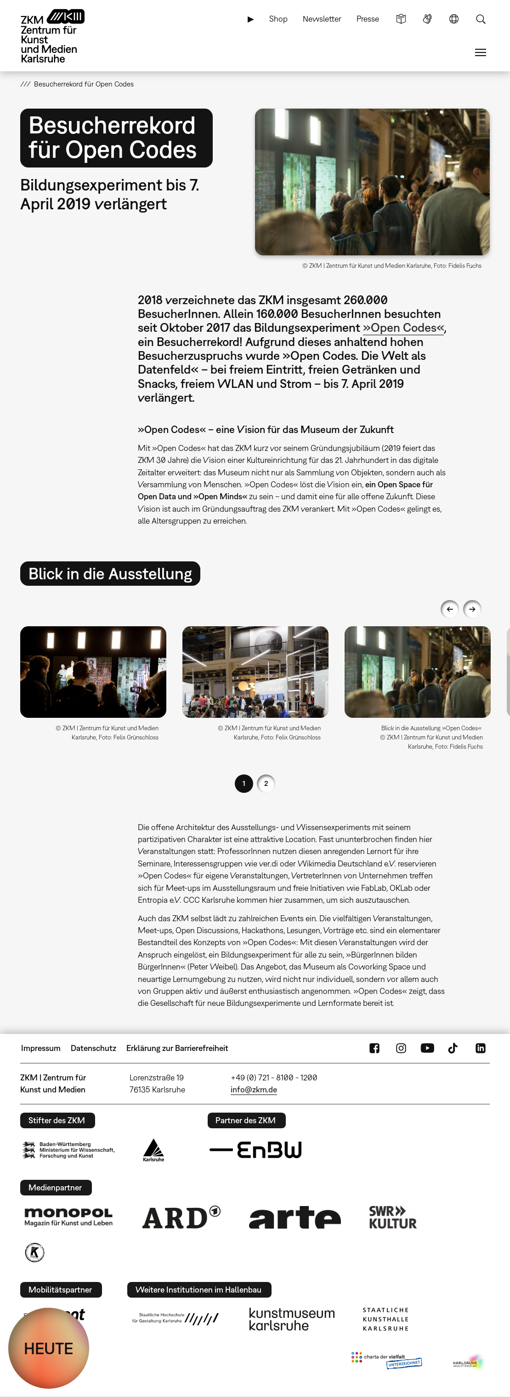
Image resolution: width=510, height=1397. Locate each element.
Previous (450, 609)
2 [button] (266, 783)
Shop (278, 18)
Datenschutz (93, 1048)
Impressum (41, 1048)
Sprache (454, 18)
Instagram (401, 1048)
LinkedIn (480, 1048)
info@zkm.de (254, 1089)
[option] (93, 687)
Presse (368, 18)
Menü (480, 52)
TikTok (454, 1048)
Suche (480, 18)
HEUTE (49, 1348)
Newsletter (322, 18)
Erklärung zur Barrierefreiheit (177, 1048)
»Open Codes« (403, 327)
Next (472, 609)
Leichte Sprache (401, 18)
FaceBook (374, 1048)
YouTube (427, 1048)
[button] (372, 182)
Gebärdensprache (427, 18)
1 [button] (244, 783)
